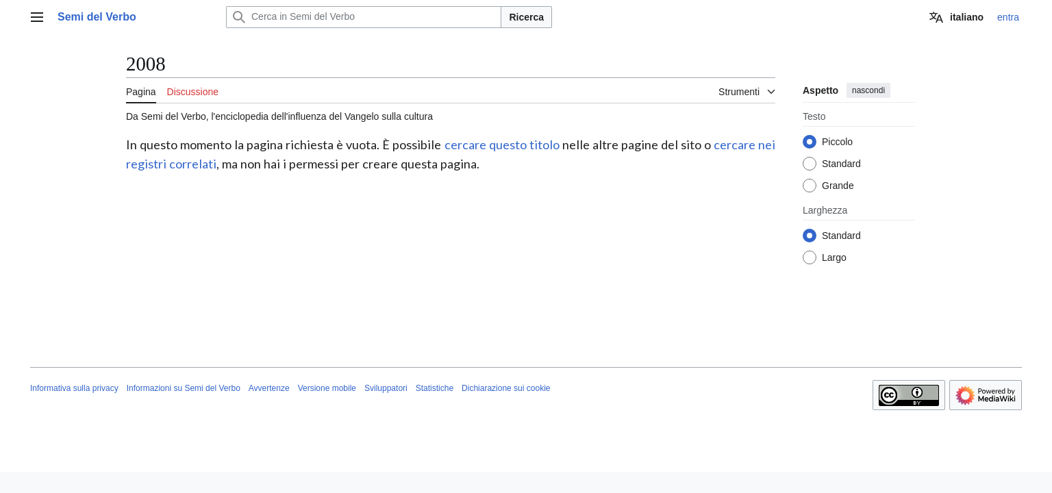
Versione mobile (327, 388)
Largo (834, 257)
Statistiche (434, 388)
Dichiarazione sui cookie (506, 388)
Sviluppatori (386, 388)
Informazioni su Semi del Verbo (183, 388)
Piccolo (837, 141)
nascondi (868, 90)
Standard (841, 163)
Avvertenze (269, 388)
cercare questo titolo (502, 144)
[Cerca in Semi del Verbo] (363, 17)
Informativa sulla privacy (74, 388)
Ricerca (526, 17)
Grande (838, 185)
